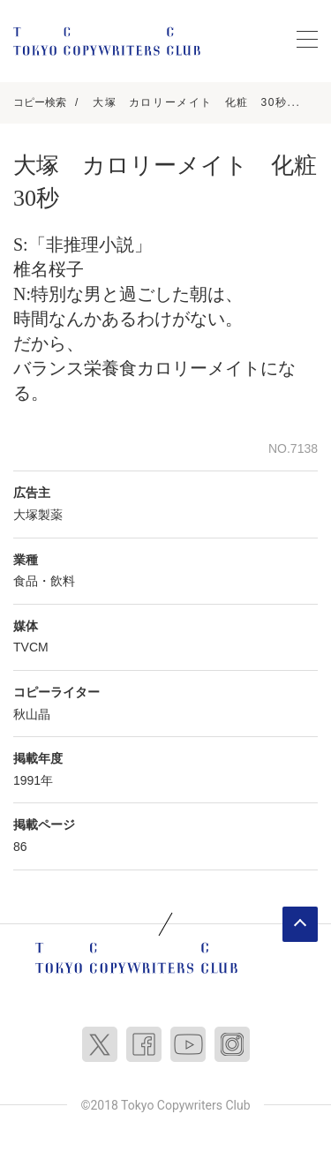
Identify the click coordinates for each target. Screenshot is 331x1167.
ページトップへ (300, 924)
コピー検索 (39, 102)
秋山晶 (31, 714)
